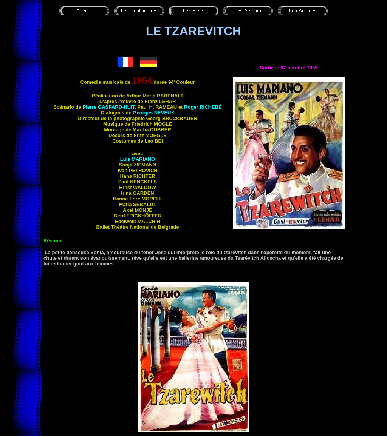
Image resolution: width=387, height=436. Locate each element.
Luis (137, 159)
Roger (203, 107)
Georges (153, 113)
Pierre (109, 107)
